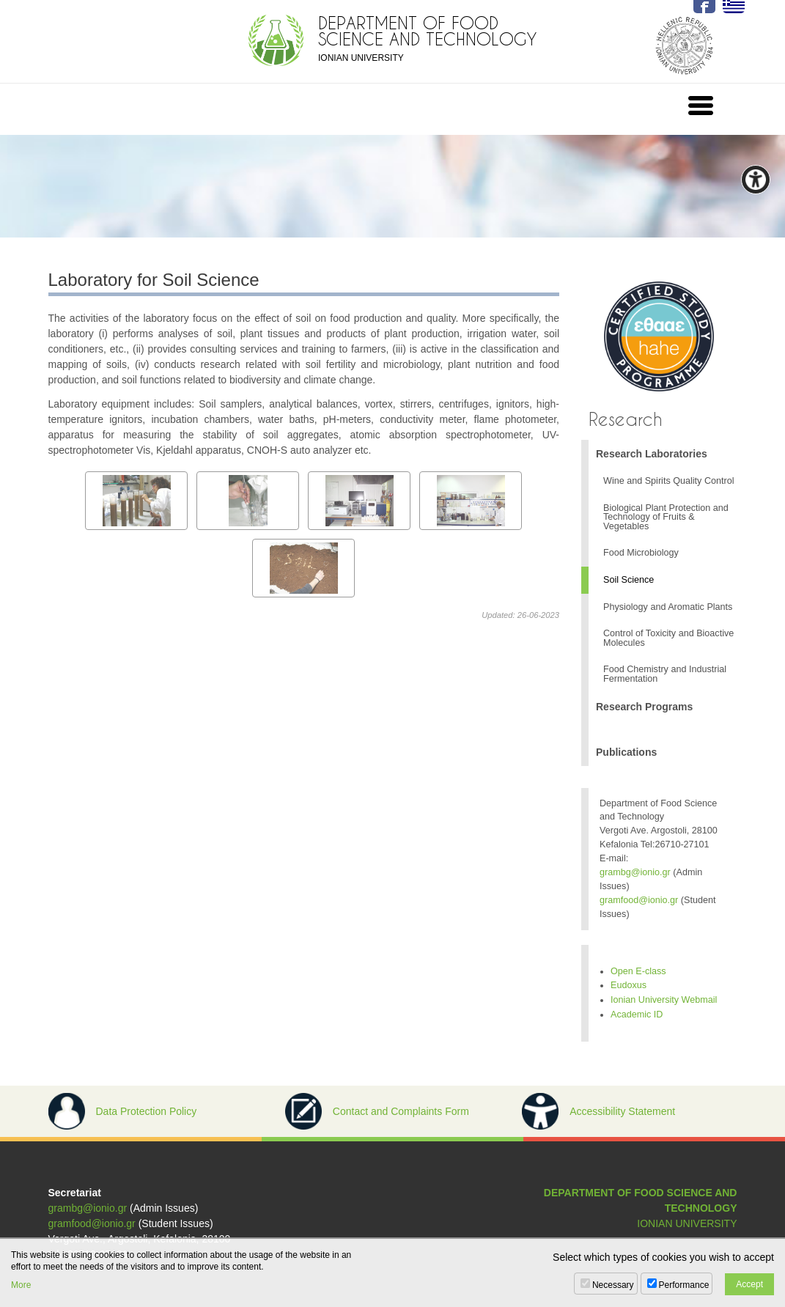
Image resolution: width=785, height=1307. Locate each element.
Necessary (613, 1285)
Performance (684, 1285)
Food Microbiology (641, 553)
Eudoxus (628, 985)
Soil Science (628, 580)
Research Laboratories (651, 454)
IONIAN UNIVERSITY (687, 1223)
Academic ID (637, 1014)
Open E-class (638, 971)
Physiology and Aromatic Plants (667, 607)
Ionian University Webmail (664, 1000)
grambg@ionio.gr (635, 872)
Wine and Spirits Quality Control (668, 481)
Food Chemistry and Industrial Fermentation (664, 674)
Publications (626, 752)
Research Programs (644, 707)
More (21, 1285)
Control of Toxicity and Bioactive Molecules (668, 638)
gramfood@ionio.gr (639, 900)
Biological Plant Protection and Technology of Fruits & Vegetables (666, 517)
